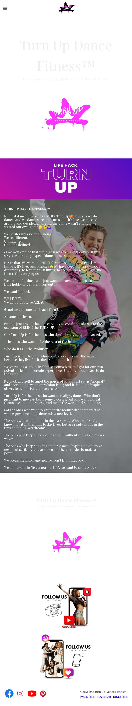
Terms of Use (104, 696)
